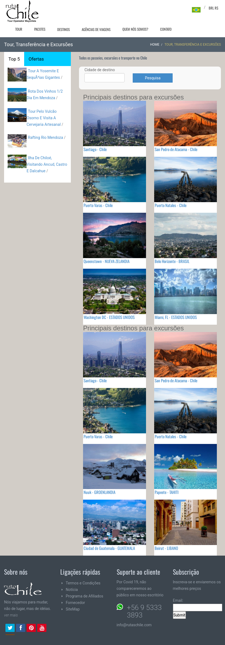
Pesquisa (152, 78)
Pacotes (39, 29)
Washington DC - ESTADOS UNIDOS (109, 317)
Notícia (72, 589)
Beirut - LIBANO (166, 548)
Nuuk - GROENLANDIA (99, 492)
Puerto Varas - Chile (98, 205)
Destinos (63, 29)
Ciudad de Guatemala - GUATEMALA (109, 548)
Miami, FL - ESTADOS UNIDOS (176, 317)
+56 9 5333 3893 (144, 611)
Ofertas (36, 59)
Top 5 (14, 59)
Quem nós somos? (135, 29)
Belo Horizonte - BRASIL (172, 261)
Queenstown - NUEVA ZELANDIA (106, 261)
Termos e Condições (83, 583)
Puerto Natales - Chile (170, 205)
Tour (18, 29)
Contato (166, 29)
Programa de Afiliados (84, 596)
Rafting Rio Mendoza (45, 137)
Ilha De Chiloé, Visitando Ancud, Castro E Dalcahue (47, 164)
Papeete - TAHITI (167, 492)
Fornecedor (75, 602)
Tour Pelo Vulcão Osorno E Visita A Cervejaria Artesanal (44, 118)
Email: (197, 604)
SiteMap (73, 609)
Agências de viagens (96, 29)
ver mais (11, 615)
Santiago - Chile (95, 149)
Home (154, 44)
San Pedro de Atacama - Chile (176, 149)
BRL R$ (213, 8)
